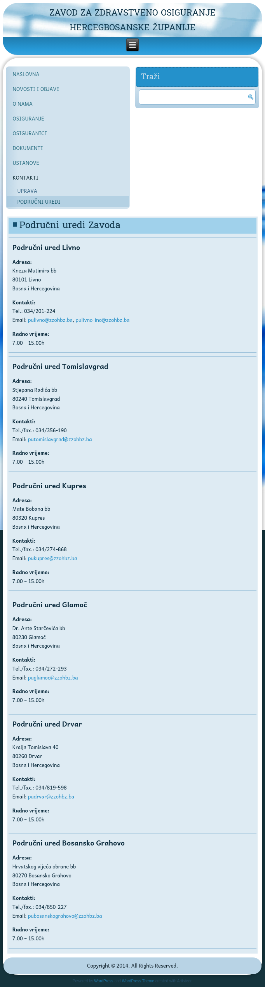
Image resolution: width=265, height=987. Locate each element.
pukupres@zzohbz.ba (52, 558)
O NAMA (22, 104)
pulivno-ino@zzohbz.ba (103, 320)
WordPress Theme (138, 981)
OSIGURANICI (29, 133)
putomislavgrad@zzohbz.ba (60, 439)
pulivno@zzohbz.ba (50, 320)
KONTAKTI (25, 177)
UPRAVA (27, 191)
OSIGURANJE (28, 118)
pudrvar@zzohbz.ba (51, 796)
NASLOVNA (25, 74)
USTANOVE (25, 163)
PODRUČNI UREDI (38, 201)
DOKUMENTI (27, 148)
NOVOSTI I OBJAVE (35, 89)
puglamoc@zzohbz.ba (53, 677)
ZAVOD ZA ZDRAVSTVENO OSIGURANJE (132, 13)
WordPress (103, 981)
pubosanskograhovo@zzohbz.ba (65, 916)
